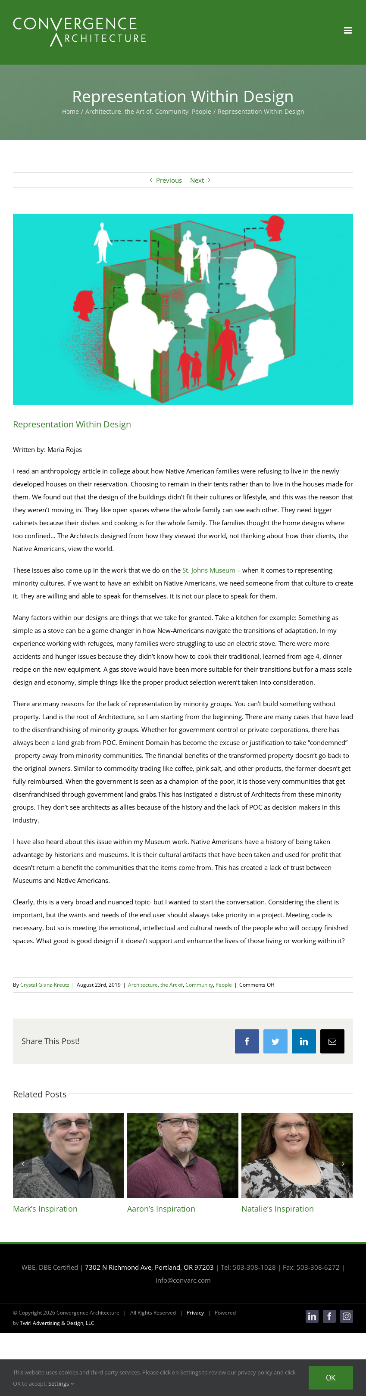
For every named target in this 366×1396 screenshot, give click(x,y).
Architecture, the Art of (155, 984)
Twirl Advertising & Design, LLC (57, 1323)
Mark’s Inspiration (45, 1208)
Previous (169, 180)
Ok (331, 1378)
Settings (61, 1383)
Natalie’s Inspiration (277, 1208)
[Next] (343, 1163)
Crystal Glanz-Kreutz (44, 984)
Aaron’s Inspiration (161, 1208)
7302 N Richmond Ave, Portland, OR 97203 (149, 1267)
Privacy (195, 1312)
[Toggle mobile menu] (348, 30)
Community (199, 984)
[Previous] (22, 1163)
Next (197, 180)
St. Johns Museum (208, 570)
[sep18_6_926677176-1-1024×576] (183, 309)
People (224, 984)
